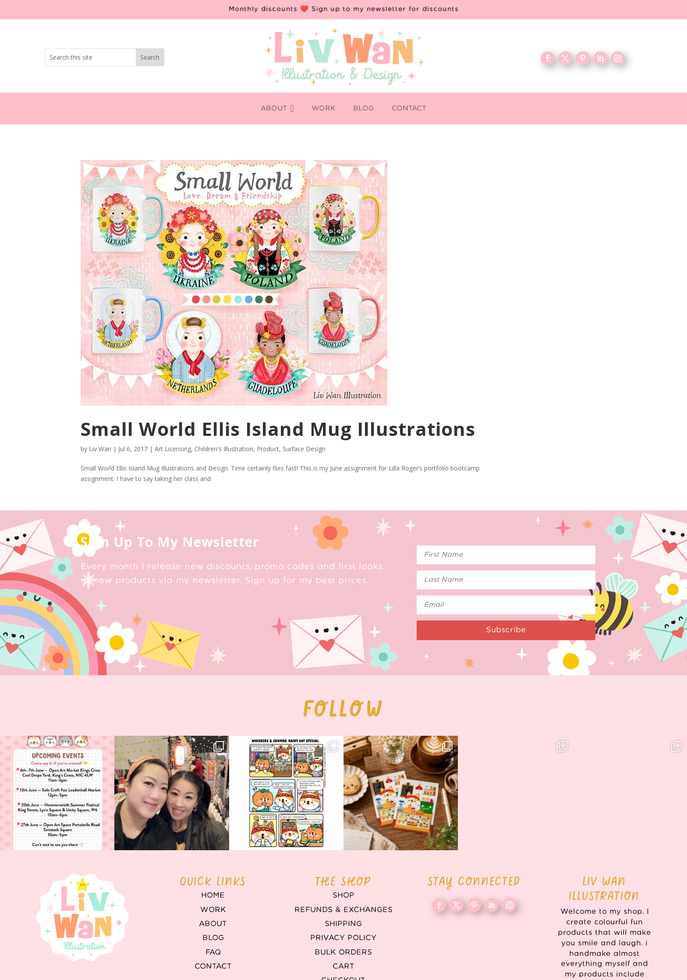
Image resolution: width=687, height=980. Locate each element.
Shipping (343, 923)
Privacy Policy (343, 937)
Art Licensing (173, 449)
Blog (213, 937)
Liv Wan (100, 449)
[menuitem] (277, 108)
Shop (343, 895)
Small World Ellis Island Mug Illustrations (278, 428)
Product (268, 449)
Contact (213, 966)
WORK (213, 909)
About (213, 923)
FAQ (213, 952)
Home (213, 895)
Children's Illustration (224, 449)
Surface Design (304, 449)
